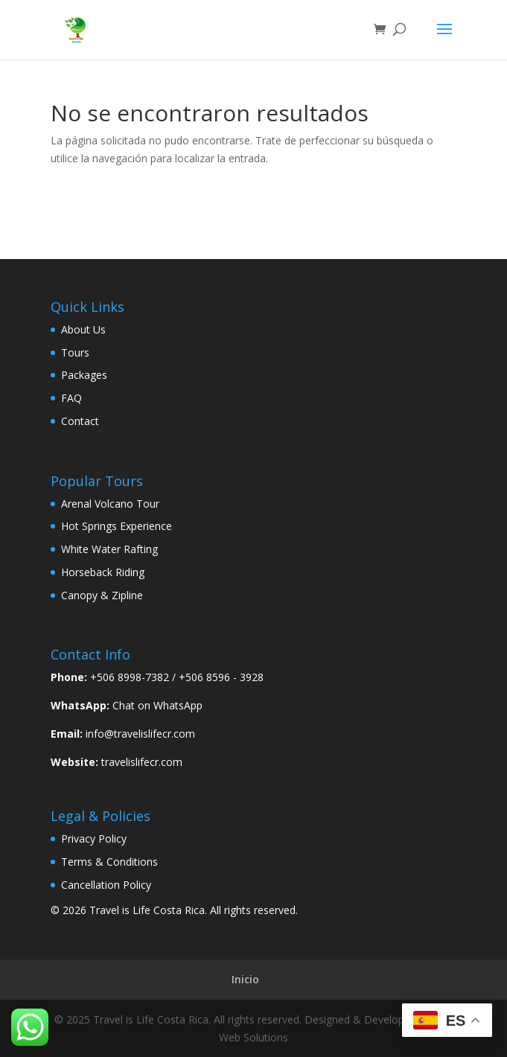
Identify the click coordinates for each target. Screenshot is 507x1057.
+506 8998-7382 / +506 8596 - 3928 (177, 677)
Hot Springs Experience (116, 526)
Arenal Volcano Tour (110, 503)
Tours (75, 352)
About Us (83, 329)
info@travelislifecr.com (140, 734)
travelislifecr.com (141, 762)
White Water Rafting (109, 549)
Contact (80, 421)
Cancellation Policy (106, 885)
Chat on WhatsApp (157, 705)
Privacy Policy (94, 838)
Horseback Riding (102, 572)
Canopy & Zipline (102, 595)
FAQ (71, 398)
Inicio (245, 979)
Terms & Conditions (109, 862)
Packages (84, 375)
